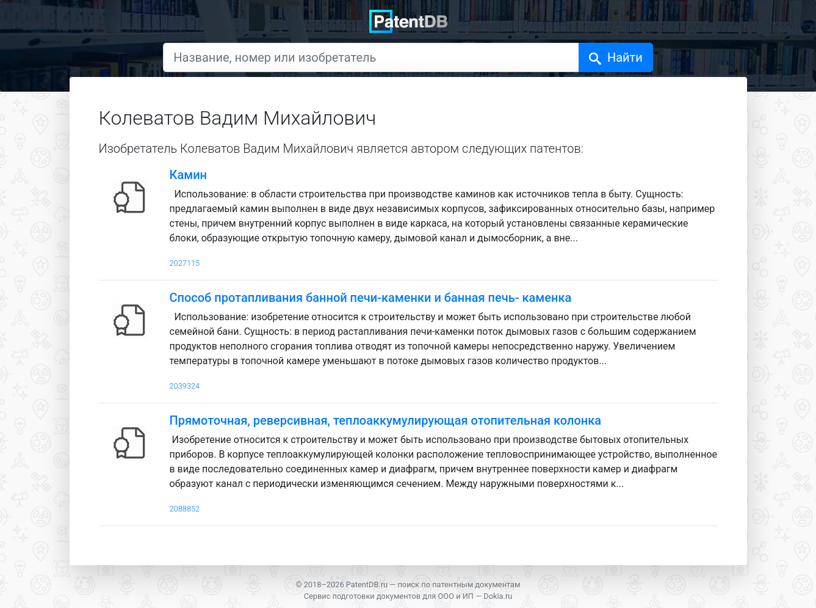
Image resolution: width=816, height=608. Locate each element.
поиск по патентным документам (458, 584)
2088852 (185, 508)
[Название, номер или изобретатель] (371, 57)
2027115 (185, 263)
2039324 (185, 385)
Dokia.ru (497, 596)
